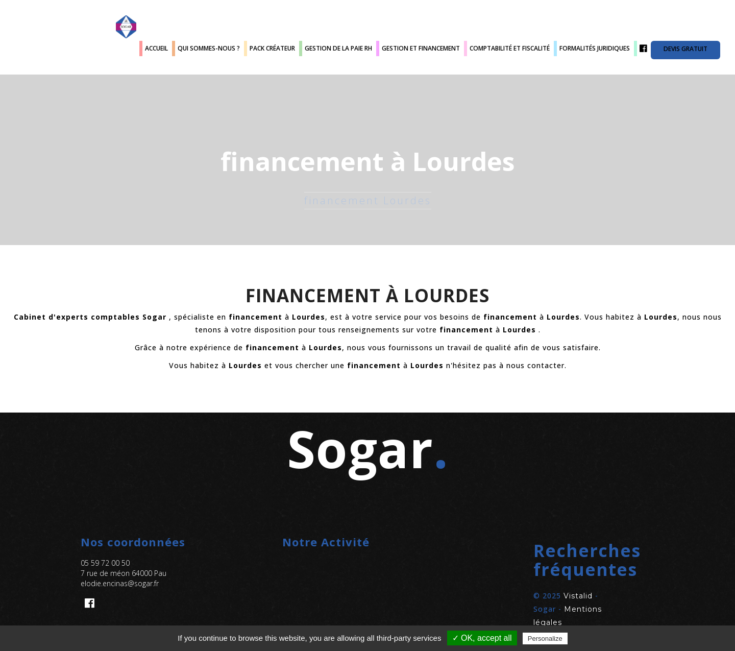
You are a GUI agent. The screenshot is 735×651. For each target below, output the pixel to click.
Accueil (156, 48)
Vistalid (578, 595)
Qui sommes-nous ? (209, 48)
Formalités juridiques (594, 48)
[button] (569, 560)
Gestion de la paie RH (338, 48)
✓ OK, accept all (482, 638)
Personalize (545, 638)
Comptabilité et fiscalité (510, 48)
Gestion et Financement (421, 48)
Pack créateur (272, 48)
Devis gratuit (685, 48)
